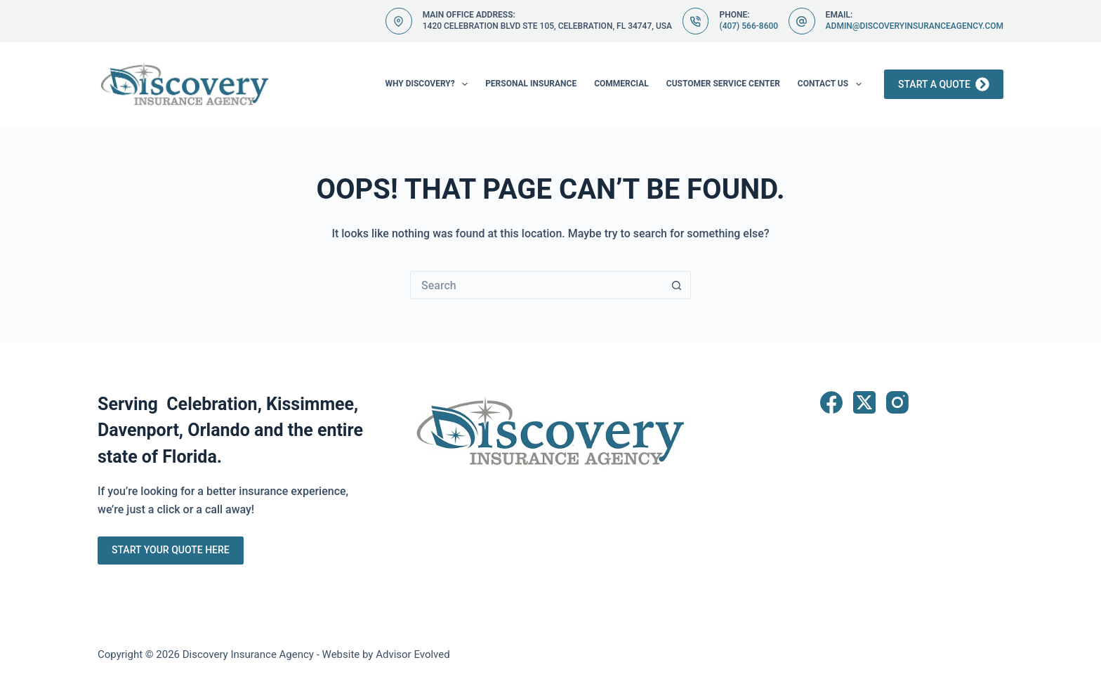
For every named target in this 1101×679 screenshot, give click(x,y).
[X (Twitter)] (864, 402)
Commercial (621, 83)
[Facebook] (831, 402)
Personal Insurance (530, 83)
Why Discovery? (429, 84)
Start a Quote (943, 84)
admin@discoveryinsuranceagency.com (914, 26)
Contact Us (832, 84)
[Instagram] (897, 402)
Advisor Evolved (413, 654)
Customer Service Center (723, 83)
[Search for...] (536, 285)
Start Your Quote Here (171, 549)
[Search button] (677, 285)
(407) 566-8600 (748, 26)
